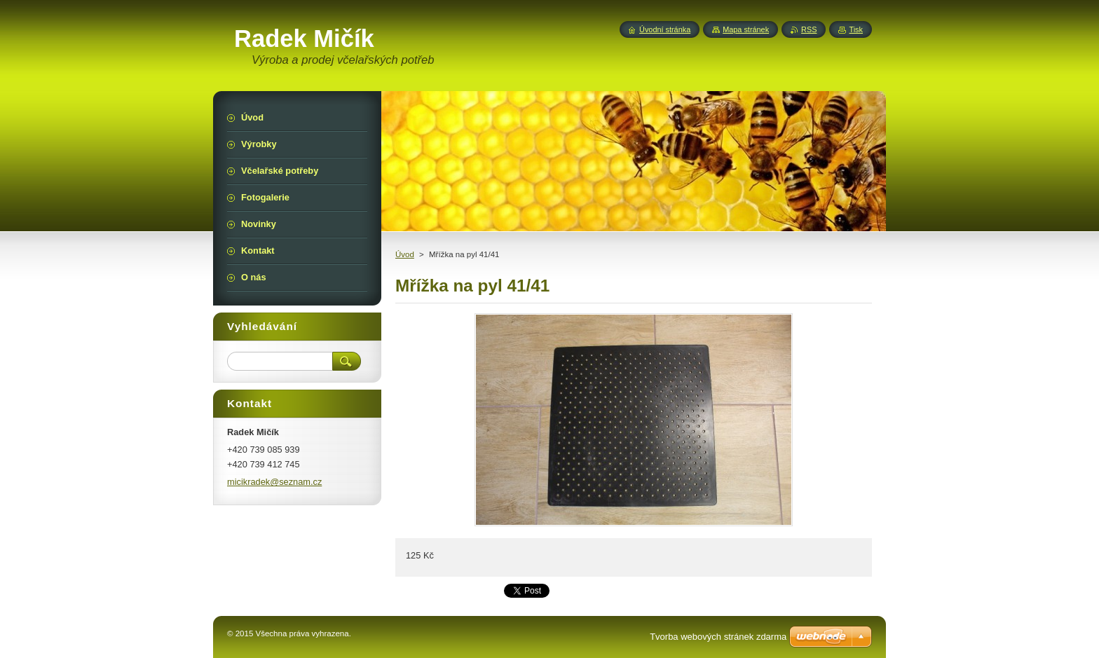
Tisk (856, 29)
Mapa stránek (746, 29)
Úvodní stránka (664, 29)
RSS (809, 29)
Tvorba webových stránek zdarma (718, 636)
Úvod (404, 254)
